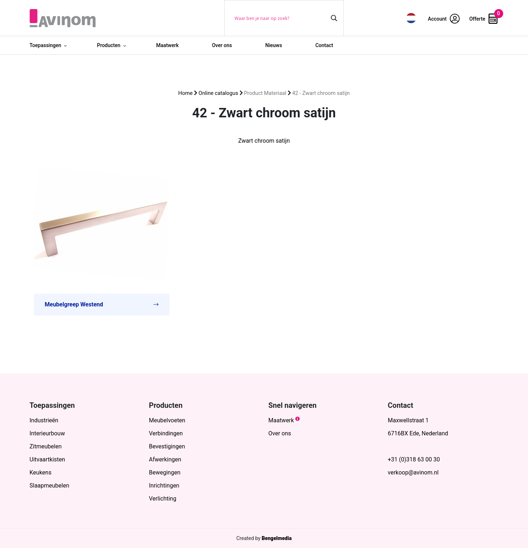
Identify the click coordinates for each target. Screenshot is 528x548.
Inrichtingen (164, 485)
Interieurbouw (47, 433)
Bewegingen (165, 472)
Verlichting (163, 498)
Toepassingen (45, 45)
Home (185, 93)
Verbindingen (166, 433)
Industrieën (44, 420)
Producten (109, 45)
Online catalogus (218, 93)
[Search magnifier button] (334, 18)
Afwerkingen (165, 459)
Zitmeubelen (46, 446)
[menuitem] (411, 18)
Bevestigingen (167, 446)
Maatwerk (167, 45)
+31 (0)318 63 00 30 (414, 459)
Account (444, 19)
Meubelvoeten (167, 420)
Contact (324, 45)
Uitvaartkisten (47, 459)
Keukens (41, 472)
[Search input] (281, 18)
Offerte (483, 19)
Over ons (222, 45)
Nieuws (273, 45)
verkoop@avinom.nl (413, 472)
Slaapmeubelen (49, 485)
